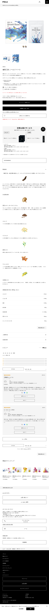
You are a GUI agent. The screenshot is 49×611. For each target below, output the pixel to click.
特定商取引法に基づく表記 (29, 597)
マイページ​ (24, 578)
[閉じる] (46, 606)
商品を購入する (41, 327)
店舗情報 (24, 542)
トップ (4, 548)
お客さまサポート (6, 570)
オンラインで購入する (24, 102)
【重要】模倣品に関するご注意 (8, 487)
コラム (4, 572)
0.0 (14, 353)
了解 (30, 608)
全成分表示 (5, 339)
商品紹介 (5, 169)
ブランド (4, 553)
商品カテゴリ (5, 556)
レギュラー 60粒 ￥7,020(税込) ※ (10, 87)
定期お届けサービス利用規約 (7, 597)
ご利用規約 (27, 594)
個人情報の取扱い (5, 595)
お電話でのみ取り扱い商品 (8, 524)
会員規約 (26, 595)
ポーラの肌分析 (6, 560)
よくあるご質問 (24, 502)
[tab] (7, 58)
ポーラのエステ (6, 558)
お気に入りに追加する (24, 115)
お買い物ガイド (24, 497)
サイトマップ (5, 594)
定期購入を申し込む (24, 108)
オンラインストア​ (24, 588)
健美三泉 (13, 548)
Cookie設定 (21, 608)
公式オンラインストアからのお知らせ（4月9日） (10, 5)
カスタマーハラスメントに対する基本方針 (9, 600)
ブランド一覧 (8, 548)
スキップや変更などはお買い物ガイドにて (11, 112)
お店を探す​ (24, 583)
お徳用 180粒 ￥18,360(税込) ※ (10, 89)
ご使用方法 (5, 334)
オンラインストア (6, 565)
